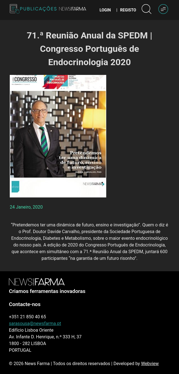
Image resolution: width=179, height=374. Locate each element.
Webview (150, 363)
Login (105, 10)
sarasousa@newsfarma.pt (35, 323)
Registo (128, 10)
